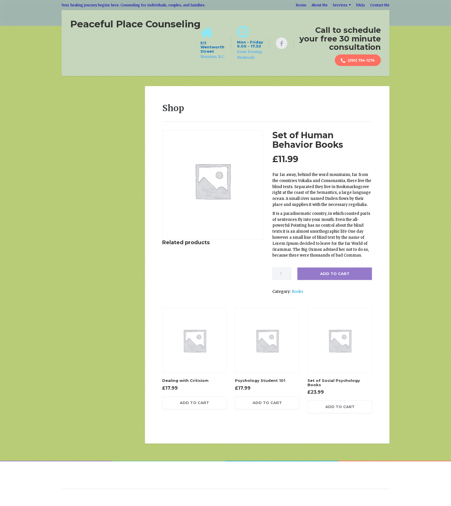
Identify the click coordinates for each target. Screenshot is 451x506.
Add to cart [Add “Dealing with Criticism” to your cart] (194, 402)
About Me (320, 5)
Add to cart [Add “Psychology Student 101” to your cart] (267, 402)
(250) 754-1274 (358, 61)
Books (297, 291)
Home (301, 5)
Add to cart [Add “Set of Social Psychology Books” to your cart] (340, 406)
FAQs (360, 5)
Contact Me (379, 5)
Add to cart (334, 273)
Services (340, 5)
